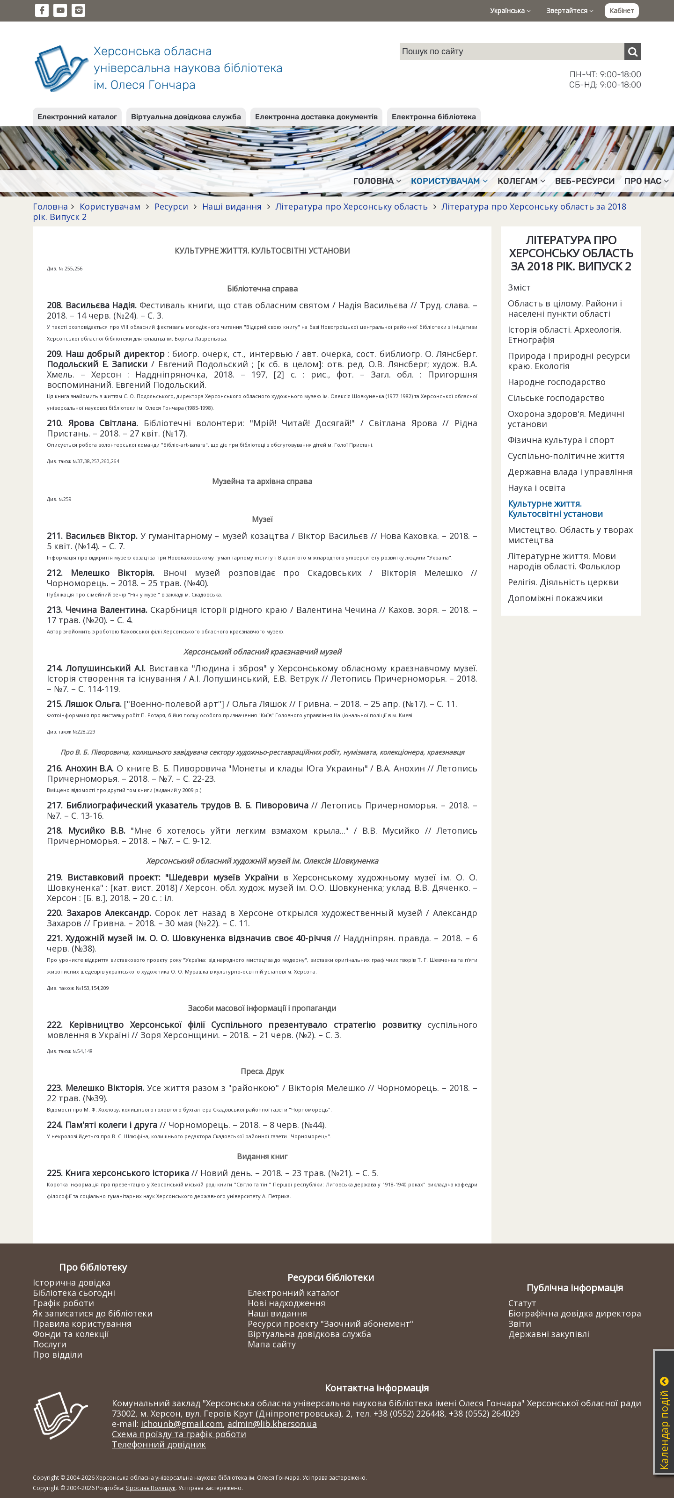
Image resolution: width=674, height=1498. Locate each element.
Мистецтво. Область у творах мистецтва (570, 534)
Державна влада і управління (570, 471)
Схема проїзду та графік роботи (179, 1434)
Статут (522, 1303)
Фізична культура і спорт (561, 440)
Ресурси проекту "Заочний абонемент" (330, 1323)
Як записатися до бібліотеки (93, 1313)
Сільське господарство (556, 398)
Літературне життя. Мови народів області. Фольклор (564, 561)
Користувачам (110, 206)
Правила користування (82, 1323)
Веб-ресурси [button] (585, 181)
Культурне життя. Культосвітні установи (555, 508)
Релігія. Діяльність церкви (563, 582)
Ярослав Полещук (151, 1488)
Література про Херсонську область (351, 206)
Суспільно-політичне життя (566, 456)
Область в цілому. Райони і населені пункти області (565, 308)
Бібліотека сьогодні (74, 1292)
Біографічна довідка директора (574, 1313)
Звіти (519, 1323)
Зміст (519, 287)
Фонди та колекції (71, 1333)
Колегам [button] (522, 181)
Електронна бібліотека (434, 116)
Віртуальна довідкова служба (186, 116)
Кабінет (621, 10)
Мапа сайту (272, 1344)
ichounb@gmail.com (182, 1423)
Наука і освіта (536, 487)
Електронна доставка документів (316, 116)
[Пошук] (632, 51)
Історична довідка (71, 1282)
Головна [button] (377, 181)
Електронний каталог (77, 116)
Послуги (49, 1344)
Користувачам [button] (449, 181)
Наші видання (232, 206)
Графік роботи (63, 1303)
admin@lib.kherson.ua (272, 1423)
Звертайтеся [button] (570, 10)
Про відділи (57, 1354)
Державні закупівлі (548, 1333)
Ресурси (171, 206)
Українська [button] (510, 10)
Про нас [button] (646, 181)
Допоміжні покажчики (555, 598)
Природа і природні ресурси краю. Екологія (569, 360)
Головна (50, 206)
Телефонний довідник (159, 1444)
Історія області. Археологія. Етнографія (565, 334)
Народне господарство (557, 382)
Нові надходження (286, 1303)
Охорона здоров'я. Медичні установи (566, 418)
